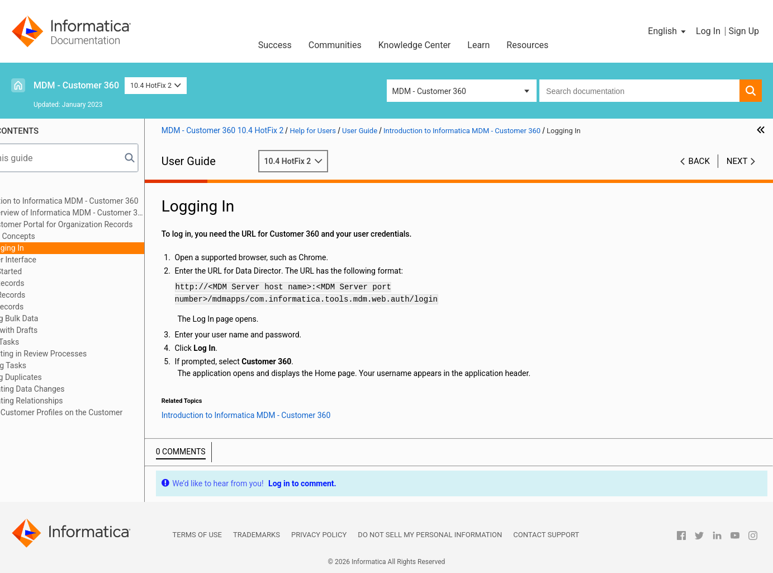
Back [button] (699, 161)
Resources (527, 45)
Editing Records (45, 306)
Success (275, 45)
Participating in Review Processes (77, 353)
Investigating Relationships (65, 400)
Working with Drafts (52, 330)
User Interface (60, 259)
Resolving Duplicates (54, 377)
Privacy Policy (319, 534)
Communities (335, 45)
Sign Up (743, 31)
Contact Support (546, 534)
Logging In (54, 247)
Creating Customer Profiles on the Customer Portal (95, 418)
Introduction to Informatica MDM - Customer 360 (103, 200)
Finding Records (46, 294)
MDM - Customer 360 (76, 85)
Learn (478, 45)
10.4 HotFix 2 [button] (155, 85)
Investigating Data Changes (66, 388)
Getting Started (44, 271)
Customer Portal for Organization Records (108, 224)
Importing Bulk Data (52, 318)
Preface (31, 189)
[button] (667, 31)
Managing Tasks (46, 365)
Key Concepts (59, 236)
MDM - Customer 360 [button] (429, 91)
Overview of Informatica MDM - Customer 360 (114, 212)
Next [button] (737, 161)
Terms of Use (197, 534)
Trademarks (256, 534)
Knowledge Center (414, 45)
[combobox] (639, 90)
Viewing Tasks (43, 341)
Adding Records (46, 283)
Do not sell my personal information (430, 534)
